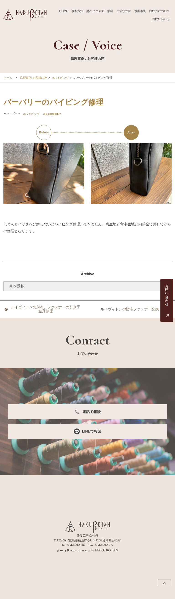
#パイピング (60, 77)
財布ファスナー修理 (99, 11)
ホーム (7, 77)
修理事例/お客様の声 (33, 77)
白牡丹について (159, 11)
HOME (63, 11)
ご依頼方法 (123, 11)
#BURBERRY (52, 114)
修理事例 (140, 11)
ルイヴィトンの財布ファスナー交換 (129, 309)
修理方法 (77, 11)
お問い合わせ (161, 19)
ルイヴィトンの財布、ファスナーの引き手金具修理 (45, 309)
